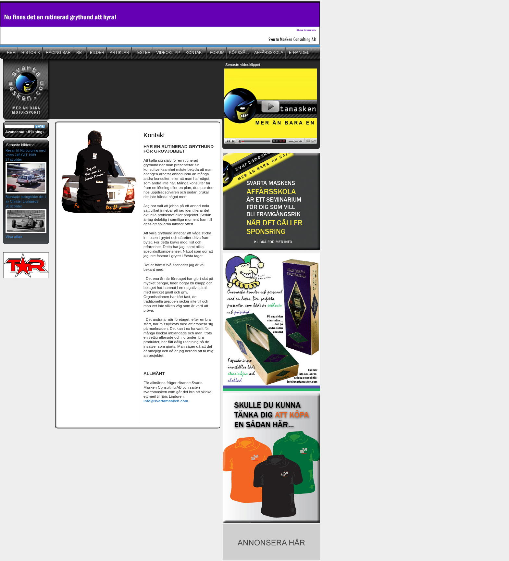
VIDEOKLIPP (167, 52)
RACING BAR (58, 52)
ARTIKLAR (119, 52)
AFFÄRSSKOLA (268, 52)
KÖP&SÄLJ (239, 52)
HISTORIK (30, 52)
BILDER (97, 52)
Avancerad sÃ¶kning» (24, 132)
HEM (11, 52)
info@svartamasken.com (165, 401)
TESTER (142, 52)
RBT (79, 52)
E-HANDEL (299, 52)
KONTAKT (194, 52)
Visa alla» (14, 237)
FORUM (217, 52)
